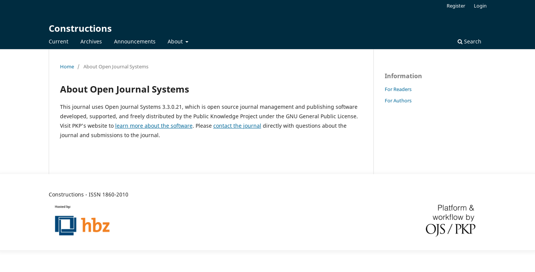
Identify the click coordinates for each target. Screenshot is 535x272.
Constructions (80, 28)
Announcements (135, 41)
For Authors (398, 100)
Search (469, 41)
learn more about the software (154, 125)
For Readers (398, 89)
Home (67, 66)
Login (480, 5)
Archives (91, 41)
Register (456, 5)
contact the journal (237, 125)
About (176, 41)
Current (58, 41)
